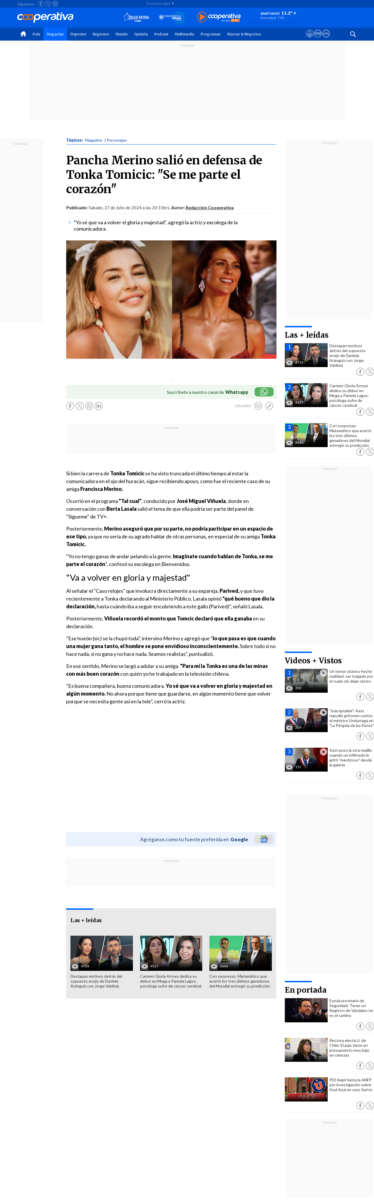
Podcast (161, 34)
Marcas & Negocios (244, 34)
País (36, 34)
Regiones (101, 34)
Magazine (55, 34)
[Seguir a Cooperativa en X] (48, 3)
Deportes (78, 34)
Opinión (141, 34)
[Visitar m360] (318, 39)
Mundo (121, 34)
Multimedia (184, 34)
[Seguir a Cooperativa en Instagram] (55, 3)
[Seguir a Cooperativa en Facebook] (41, 3)
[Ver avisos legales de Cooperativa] (310, 39)
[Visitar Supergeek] (326, 39)
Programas (211, 34)
